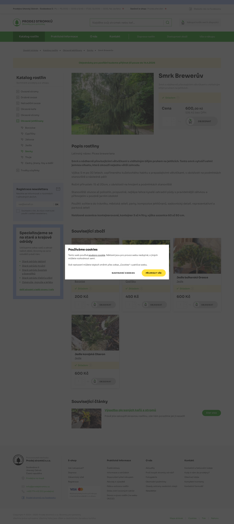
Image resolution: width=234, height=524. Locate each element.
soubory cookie (97, 255)
